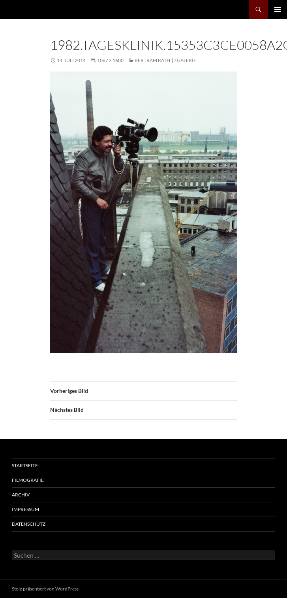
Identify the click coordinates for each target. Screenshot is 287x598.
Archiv (21, 495)
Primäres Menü (277, 9)
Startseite (25, 465)
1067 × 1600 (110, 60)
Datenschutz (28, 524)
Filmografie (28, 480)
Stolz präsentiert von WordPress (45, 589)
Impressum (25, 509)
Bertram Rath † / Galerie (165, 60)
